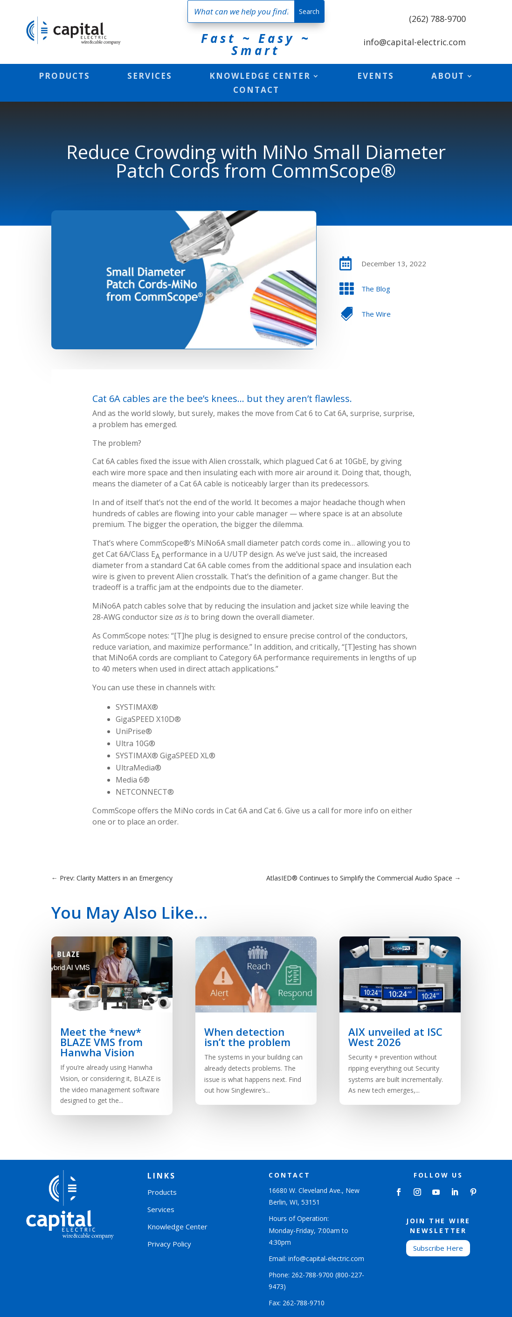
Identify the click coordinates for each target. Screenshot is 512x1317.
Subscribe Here (438, 1248)
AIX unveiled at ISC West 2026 (395, 1037)
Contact (256, 91)
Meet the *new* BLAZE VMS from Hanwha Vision (101, 1042)
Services (149, 77)
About (447, 77)
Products (64, 77)
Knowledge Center (260, 77)
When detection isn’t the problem (247, 1037)
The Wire (376, 314)
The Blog (375, 288)
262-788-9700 (312, 1274)
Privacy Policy (169, 1243)
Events (375, 77)
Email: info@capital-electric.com (316, 1258)
